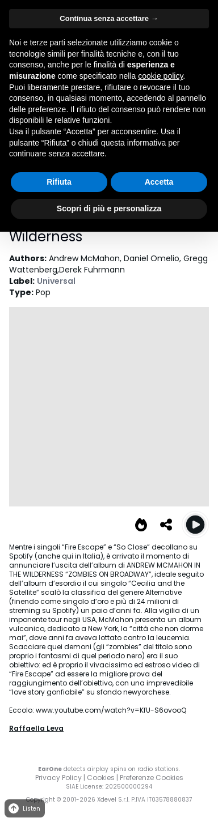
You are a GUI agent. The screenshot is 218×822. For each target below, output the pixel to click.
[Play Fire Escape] (195, 524)
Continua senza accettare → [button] (109, 18)
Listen (23, 809)
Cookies (101, 777)
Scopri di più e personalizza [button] (109, 208)
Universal (56, 281)
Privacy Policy (58, 777)
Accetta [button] (159, 181)
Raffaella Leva (36, 728)
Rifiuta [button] (59, 181)
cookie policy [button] (160, 75)
